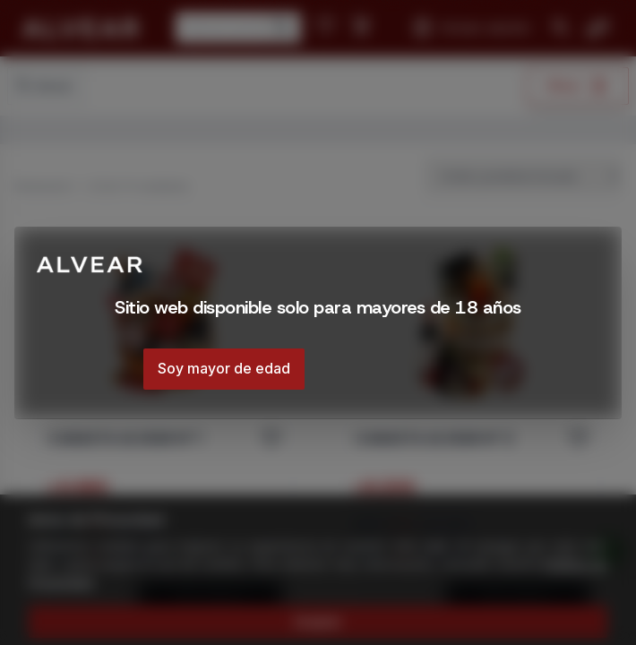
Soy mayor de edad (224, 368)
